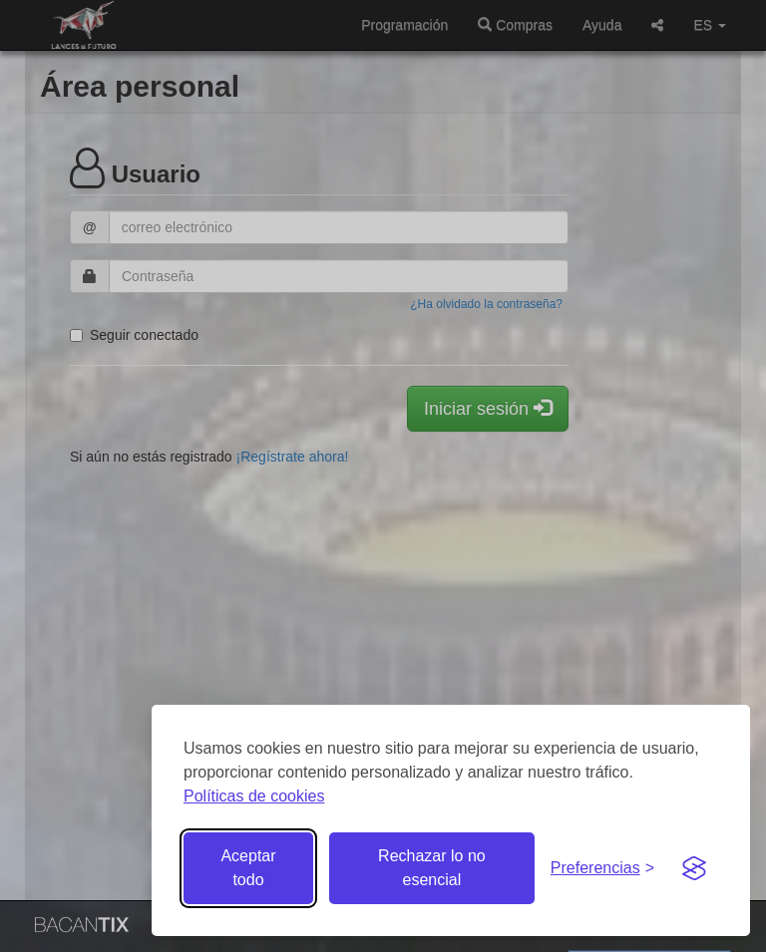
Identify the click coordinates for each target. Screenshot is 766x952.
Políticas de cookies (254, 796)
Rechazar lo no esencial (432, 867)
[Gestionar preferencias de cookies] (602, 868)
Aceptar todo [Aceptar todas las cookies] (247, 867)
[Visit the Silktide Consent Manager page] (694, 868)
